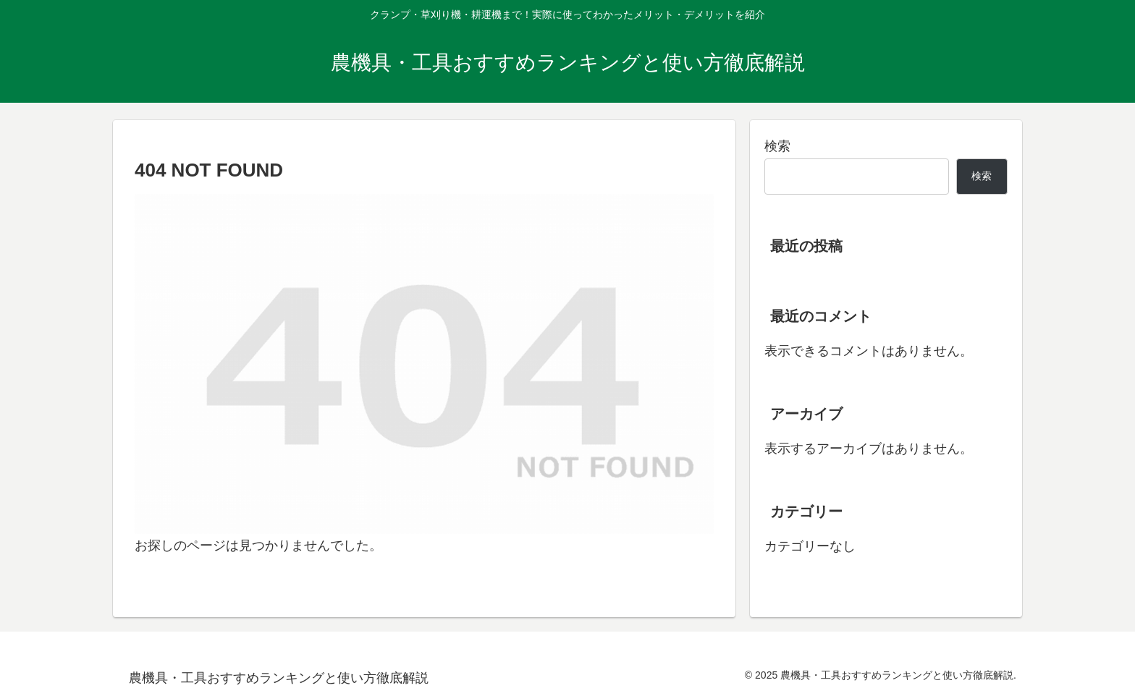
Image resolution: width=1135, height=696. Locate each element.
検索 (777, 146)
